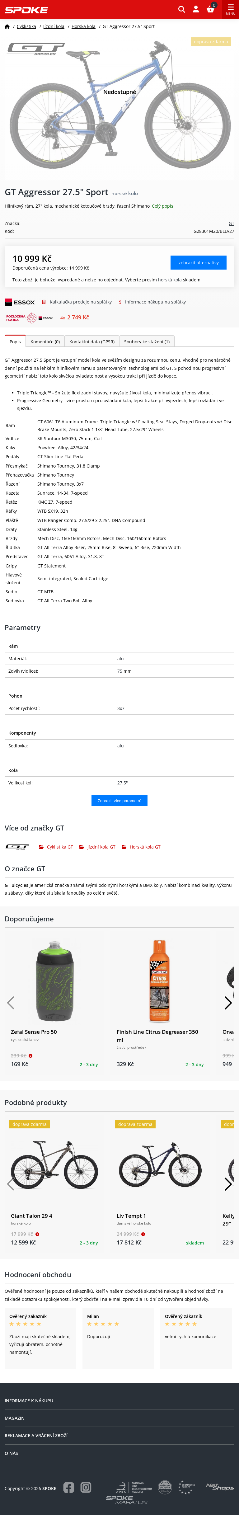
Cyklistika (26, 26)
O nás (11, 1453)
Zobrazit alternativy (199, 263)
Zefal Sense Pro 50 (34, 1031)
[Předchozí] (11, 1003)
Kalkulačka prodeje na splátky (81, 302)
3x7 (120, 708)
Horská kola (84, 26)
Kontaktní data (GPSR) (92, 342)
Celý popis (162, 206)
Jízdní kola (53, 26)
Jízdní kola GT (97, 847)
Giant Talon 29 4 (31, 1215)
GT (231, 223)
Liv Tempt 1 (131, 1215)
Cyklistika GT (56, 847)
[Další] (228, 1003)
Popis (15, 342)
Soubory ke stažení (147, 342)
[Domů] (7, 26)
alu (120, 658)
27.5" (122, 783)
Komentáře (45, 342)
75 (119, 671)
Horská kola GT (141, 847)
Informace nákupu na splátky (155, 302)
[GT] (22, 847)
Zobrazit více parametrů (120, 800)
